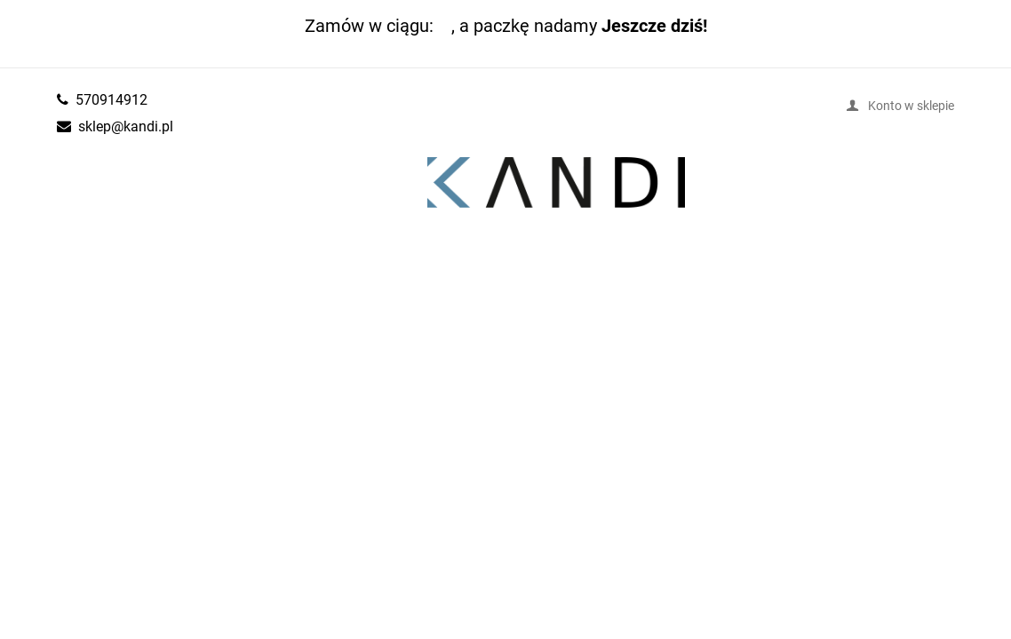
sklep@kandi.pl (125, 126)
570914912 (111, 99)
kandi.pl (556, 182)
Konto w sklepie (911, 105)
